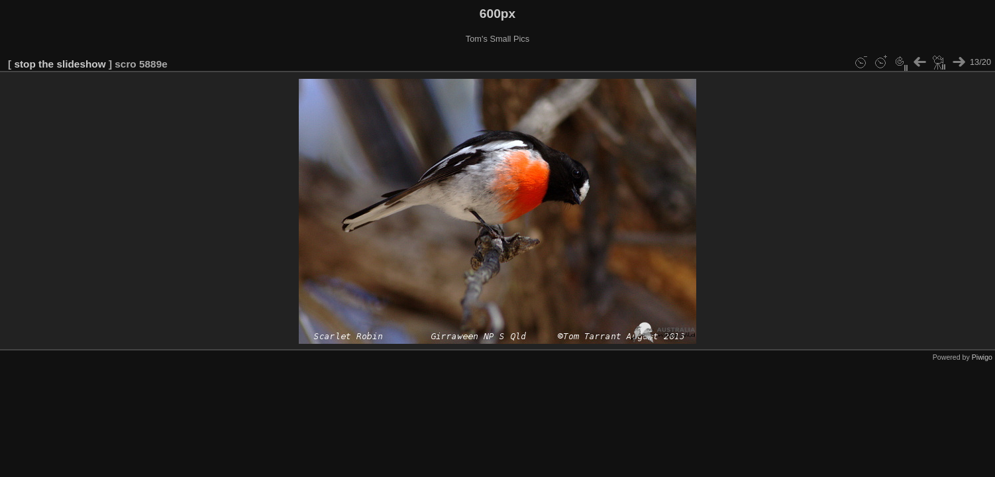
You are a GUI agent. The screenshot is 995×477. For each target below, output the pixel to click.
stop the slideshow (59, 64)
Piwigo (982, 357)
